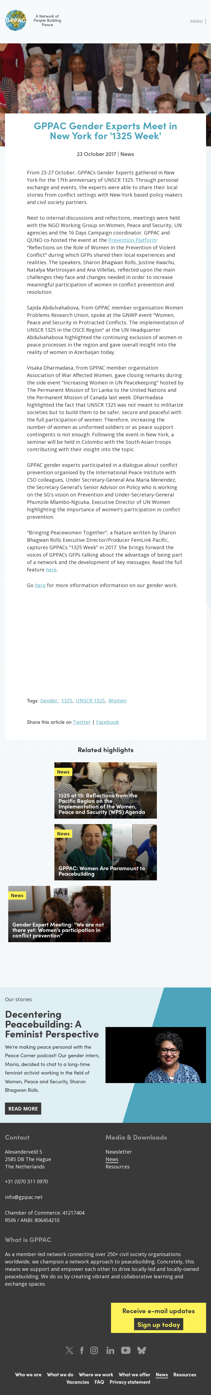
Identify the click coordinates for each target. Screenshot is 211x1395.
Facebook (107, 722)
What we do (60, 1374)
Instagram (95, 1350)
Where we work (96, 1374)
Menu (196, 21)
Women (118, 700)
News (112, 1159)
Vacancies (77, 1381)
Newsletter (119, 1151)
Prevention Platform (132, 240)
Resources (118, 1166)
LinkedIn (110, 1350)
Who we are (28, 1374)
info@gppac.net (24, 1197)
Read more (23, 1108)
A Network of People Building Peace (33, 20)
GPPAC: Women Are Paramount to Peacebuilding (102, 870)
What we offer (134, 1374)
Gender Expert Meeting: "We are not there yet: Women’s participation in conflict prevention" (58, 929)
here (51, 569)
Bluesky (141, 1350)
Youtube (126, 1350)
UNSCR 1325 (90, 700)
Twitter (82, 722)
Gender (48, 700)
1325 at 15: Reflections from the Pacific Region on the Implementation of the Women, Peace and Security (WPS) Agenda (102, 803)
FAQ (99, 1381)
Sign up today (158, 1324)
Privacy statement (130, 1381)
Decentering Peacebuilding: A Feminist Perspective (52, 1023)
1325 (66, 700)
